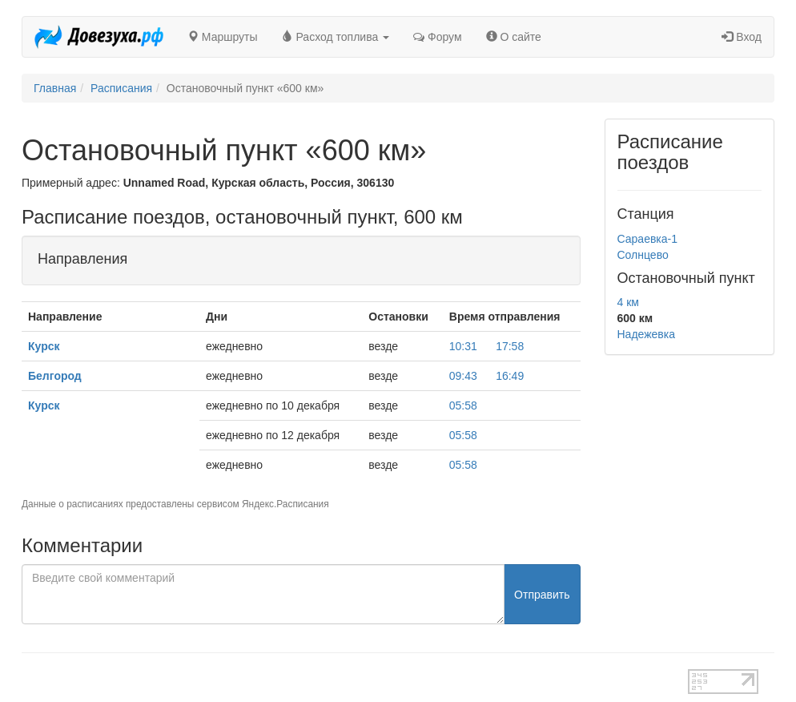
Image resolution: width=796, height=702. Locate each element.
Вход (742, 36)
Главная (55, 88)
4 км (628, 302)
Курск (44, 346)
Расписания (121, 88)
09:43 (463, 375)
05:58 (463, 405)
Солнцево (643, 254)
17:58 (510, 346)
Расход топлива (336, 36)
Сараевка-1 (647, 238)
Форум (437, 36)
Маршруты (222, 36)
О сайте (513, 36)
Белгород (55, 375)
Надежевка (646, 334)
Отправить (541, 594)
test (354, 677)
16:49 (510, 375)
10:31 (463, 346)
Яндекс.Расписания (285, 504)
